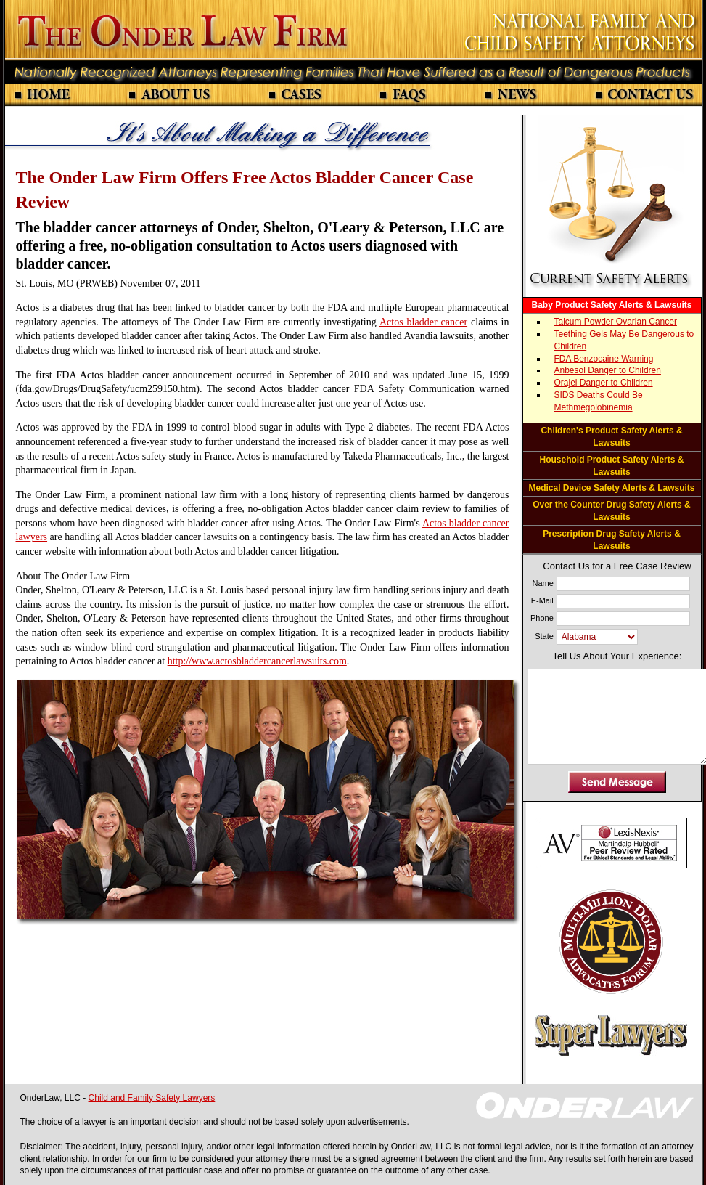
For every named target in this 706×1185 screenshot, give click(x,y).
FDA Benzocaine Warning (604, 359)
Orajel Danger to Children (603, 383)
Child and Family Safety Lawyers (152, 1098)
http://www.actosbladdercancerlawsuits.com (257, 661)
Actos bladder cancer (423, 322)
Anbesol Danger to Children (607, 370)
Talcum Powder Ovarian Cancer (615, 322)
